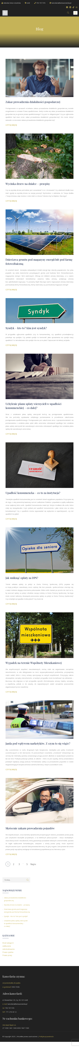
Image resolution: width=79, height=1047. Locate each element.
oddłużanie (6, 951)
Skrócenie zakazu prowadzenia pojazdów (32, 833)
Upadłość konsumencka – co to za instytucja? (35, 494)
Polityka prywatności (46, 1042)
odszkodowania (8, 954)
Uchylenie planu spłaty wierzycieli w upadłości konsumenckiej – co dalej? (35, 406)
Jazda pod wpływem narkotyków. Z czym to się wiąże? (35, 746)
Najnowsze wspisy (32, 870)
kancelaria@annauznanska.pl (60, 3)
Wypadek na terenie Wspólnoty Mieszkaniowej (35, 664)
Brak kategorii (8, 948)
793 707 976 (39, 3)
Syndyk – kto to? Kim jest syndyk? (27, 328)
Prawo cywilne (7, 957)
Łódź (27, 3)
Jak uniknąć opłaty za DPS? (23, 579)
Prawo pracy (7, 960)
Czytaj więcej (11, 125)
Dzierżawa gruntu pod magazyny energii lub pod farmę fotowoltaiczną (34, 262)
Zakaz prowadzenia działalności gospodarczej (35, 102)
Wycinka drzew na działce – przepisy (29, 184)
